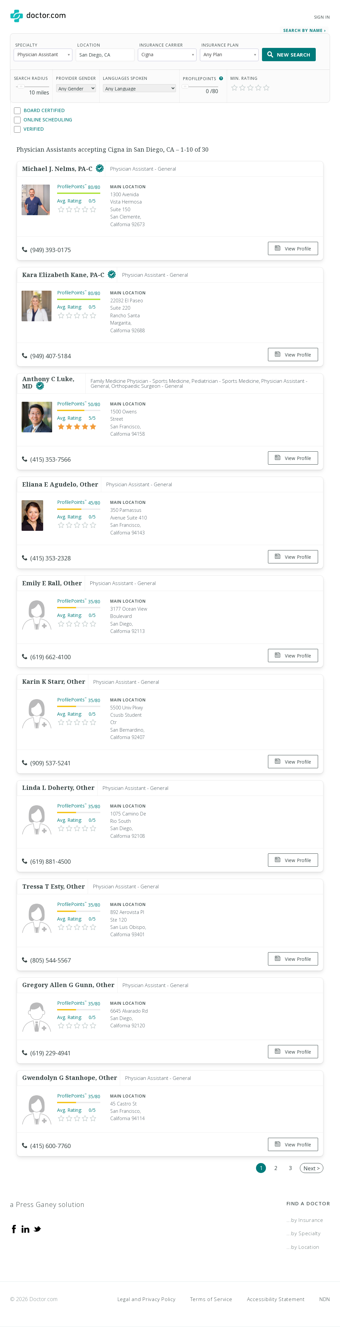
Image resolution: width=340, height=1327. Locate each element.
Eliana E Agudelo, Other (60, 484)
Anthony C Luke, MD (48, 382)
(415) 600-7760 (46, 1146)
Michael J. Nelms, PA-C (58, 169)
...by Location (303, 1247)
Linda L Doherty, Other (58, 788)
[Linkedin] (26, 1228)
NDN (324, 1299)
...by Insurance (305, 1220)
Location (88, 45)
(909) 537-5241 (46, 763)
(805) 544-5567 (46, 960)
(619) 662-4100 (46, 657)
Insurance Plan (220, 45)
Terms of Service (211, 1299)
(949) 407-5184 (46, 356)
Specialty (26, 45)
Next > (311, 1168)
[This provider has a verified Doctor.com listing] (100, 169)
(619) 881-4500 (46, 861)
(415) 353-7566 (46, 459)
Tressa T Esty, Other (53, 886)
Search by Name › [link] (304, 30)
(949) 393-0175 (46, 250)
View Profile (293, 248)
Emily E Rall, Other (52, 583)
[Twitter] (37, 1228)
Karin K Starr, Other (53, 681)
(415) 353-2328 (46, 558)
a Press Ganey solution (47, 1204)
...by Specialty (304, 1233)
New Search (288, 54)
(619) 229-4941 (46, 1053)
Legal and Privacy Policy (147, 1299)
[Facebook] (14, 1228)
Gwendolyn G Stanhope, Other (69, 1078)
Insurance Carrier (161, 45)
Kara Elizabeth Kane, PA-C (64, 275)
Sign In (322, 17)
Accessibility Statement (276, 1299)
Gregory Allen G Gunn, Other (68, 985)
